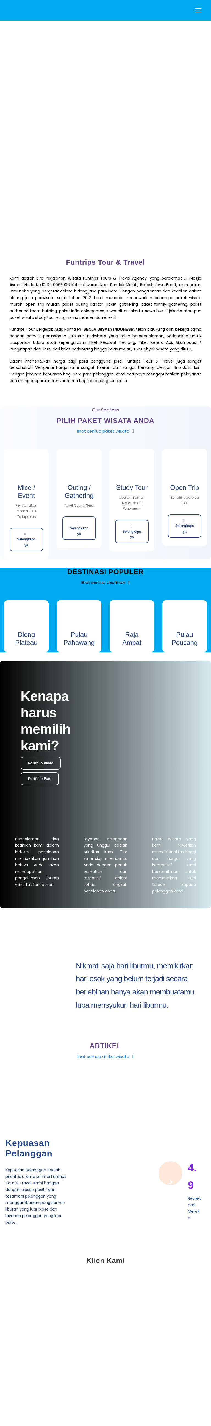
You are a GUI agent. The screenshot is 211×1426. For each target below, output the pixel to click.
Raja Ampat (131, 638)
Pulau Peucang (185, 638)
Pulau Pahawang (79, 638)
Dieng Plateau (26, 638)
